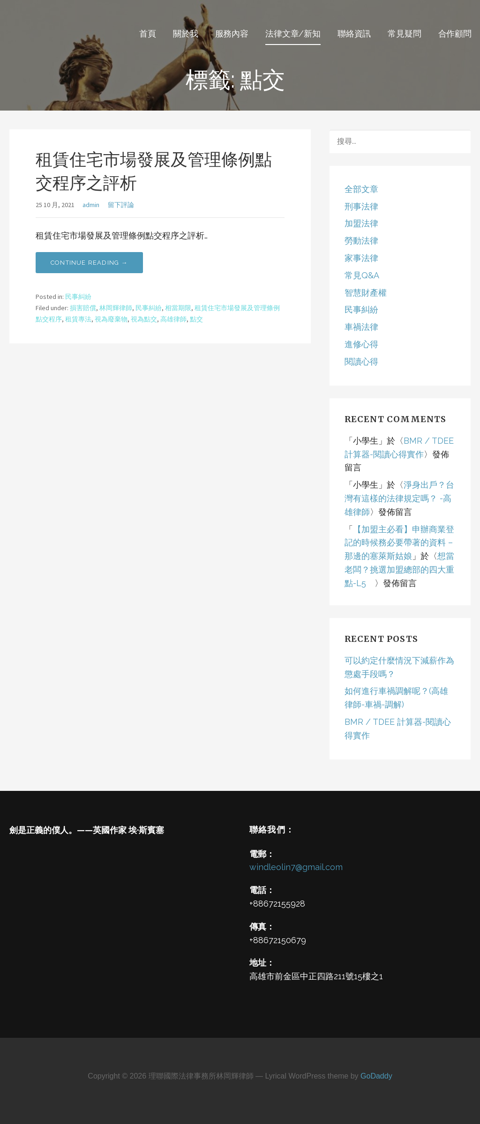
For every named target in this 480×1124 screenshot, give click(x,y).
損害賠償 (83, 308)
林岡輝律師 (115, 308)
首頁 (147, 33)
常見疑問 (404, 33)
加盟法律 (361, 223)
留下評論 (121, 205)
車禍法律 (361, 327)
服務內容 (231, 33)
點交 (196, 319)
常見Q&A (362, 275)
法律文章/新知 (293, 33)
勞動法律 (361, 241)
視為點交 (144, 319)
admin (90, 205)
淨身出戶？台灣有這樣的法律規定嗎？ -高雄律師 (399, 498)
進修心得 (361, 344)
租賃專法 (78, 319)
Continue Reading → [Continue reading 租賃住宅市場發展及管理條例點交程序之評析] (89, 262)
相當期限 (178, 308)
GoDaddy (376, 1076)
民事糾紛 (78, 296)
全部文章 (361, 189)
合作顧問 (455, 33)
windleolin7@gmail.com (296, 867)
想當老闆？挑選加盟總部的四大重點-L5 (399, 569)
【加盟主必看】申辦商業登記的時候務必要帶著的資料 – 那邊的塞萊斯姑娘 (399, 542)
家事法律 (361, 258)
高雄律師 (173, 319)
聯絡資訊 (354, 33)
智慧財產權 (366, 293)
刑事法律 (361, 206)
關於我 (185, 33)
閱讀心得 (361, 361)
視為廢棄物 (111, 319)
